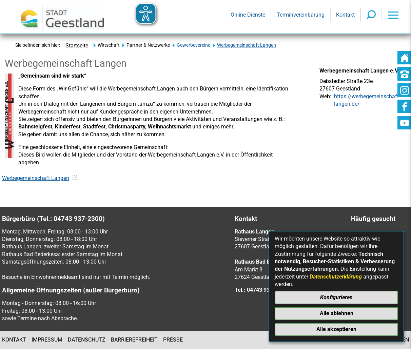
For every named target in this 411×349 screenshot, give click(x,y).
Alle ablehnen (336, 313)
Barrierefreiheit (134, 339)
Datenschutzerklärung (336, 276)
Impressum (47, 339)
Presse (173, 339)
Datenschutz (86, 339)
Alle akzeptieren (336, 329)
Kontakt (14, 339)
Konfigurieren (336, 297)
